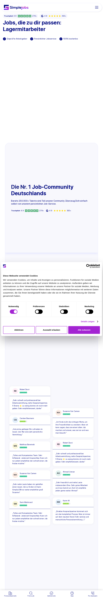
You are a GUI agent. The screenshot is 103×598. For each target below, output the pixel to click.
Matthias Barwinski (27, 445)
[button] (97, 7)
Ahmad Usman (69, 472)
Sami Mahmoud (26, 502)
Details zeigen (87, 321)
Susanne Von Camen (28, 473)
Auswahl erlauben (51, 330)
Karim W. (66, 501)
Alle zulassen (84, 330)
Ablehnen (18, 330)
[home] (16, 7)
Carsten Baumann (27, 418)
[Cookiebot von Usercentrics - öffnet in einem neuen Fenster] (88, 266)
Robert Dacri (24, 390)
